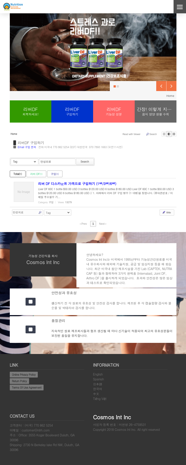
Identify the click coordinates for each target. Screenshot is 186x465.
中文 (96, 393)
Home (170, 95)
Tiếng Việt (99, 398)
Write (166, 212)
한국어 (97, 389)
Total (18, 174)
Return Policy (19, 381)
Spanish (98, 379)
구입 (55, 174)
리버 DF (36, 174)
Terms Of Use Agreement (27, 387)
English (98, 374)
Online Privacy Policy (24, 374)
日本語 (97, 384)
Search (151, 134)
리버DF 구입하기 (31, 142)
